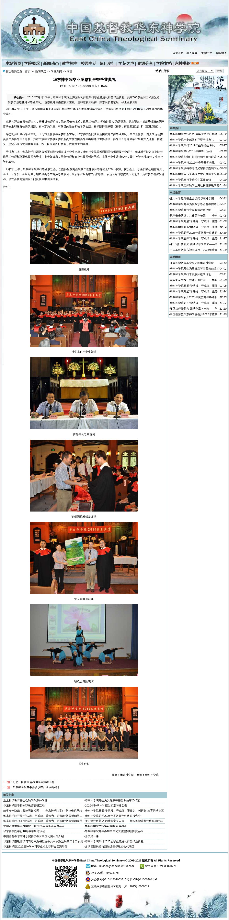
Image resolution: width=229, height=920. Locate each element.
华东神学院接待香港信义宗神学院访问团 (194, 168)
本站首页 (13, 63)
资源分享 (145, 63)
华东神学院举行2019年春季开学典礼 (192, 162)
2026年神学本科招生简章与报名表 (106, 805)
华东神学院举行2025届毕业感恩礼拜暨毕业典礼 (114, 841)
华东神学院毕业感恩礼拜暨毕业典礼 (192, 139)
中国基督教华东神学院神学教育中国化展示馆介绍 (33, 836)
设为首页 (178, 53)
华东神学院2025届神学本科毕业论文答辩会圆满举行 (35, 846)
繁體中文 (206, 53)
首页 (27, 71)
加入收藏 (191, 53)
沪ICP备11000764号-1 (143, 879)
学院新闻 (56, 71)
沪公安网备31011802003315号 (110, 879)
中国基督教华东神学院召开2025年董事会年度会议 (33, 826)
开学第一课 (92, 836)
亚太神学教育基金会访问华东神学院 (25, 800)
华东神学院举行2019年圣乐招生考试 (192, 145)
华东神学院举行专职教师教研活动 (24, 805)
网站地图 (221, 53)
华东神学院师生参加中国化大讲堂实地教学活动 (114, 831)
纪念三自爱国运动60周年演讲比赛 (33, 782)
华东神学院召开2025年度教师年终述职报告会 (113, 815)
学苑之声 (126, 63)
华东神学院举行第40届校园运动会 (106, 826)
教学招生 (70, 63)
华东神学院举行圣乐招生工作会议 (190, 179)
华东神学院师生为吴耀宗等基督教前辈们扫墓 (112, 800)
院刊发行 (107, 63)
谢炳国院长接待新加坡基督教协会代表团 (109, 846)
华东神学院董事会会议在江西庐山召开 (36, 787)
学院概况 (32, 63)
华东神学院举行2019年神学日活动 (191, 151)
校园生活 (89, 63)
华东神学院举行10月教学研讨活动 (24, 831)
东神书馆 (182, 63)
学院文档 (164, 63)
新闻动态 (51, 63)
